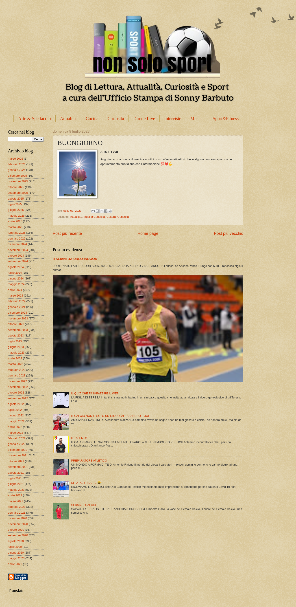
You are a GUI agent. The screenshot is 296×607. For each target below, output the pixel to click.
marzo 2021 (15, 501)
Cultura (111, 216)
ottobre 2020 (16, 529)
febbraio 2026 (17, 164)
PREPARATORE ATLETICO (89, 460)
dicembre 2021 (17, 449)
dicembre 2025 (17, 175)
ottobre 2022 (16, 392)
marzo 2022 (15, 432)
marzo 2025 (15, 227)
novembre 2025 (18, 181)
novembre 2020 (18, 524)
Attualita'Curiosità (94, 216)
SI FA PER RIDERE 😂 (86, 482)
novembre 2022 (18, 387)
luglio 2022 (15, 409)
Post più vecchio (228, 233)
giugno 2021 (16, 484)
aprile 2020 (15, 564)
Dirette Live (144, 118)
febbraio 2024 (17, 301)
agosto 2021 (16, 472)
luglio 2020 (15, 546)
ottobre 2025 (16, 187)
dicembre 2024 (17, 244)
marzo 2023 (15, 364)
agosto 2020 (16, 541)
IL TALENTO (79, 438)
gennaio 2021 (16, 512)
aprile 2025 (15, 221)
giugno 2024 (16, 278)
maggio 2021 (16, 489)
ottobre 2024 (16, 255)
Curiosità (116, 118)
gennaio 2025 (16, 238)
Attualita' (68, 118)
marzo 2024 (15, 295)
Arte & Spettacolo (34, 118)
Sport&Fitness (226, 118)
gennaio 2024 (16, 307)
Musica (197, 118)
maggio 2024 (16, 284)
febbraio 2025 (17, 232)
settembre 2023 (18, 330)
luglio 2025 (15, 204)
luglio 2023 (15, 341)
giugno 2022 (16, 415)
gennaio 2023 (16, 375)
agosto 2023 (16, 335)
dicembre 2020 (17, 518)
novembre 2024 (18, 250)
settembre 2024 (18, 261)
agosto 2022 (16, 404)
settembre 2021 (18, 466)
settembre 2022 (18, 398)
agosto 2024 (16, 267)
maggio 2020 (16, 558)
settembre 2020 (18, 535)
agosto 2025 (16, 198)
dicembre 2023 (17, 312)
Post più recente (67, 233)
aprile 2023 (15, 358)
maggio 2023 (16, 352)
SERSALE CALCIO (83, 505)
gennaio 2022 (16, 444)
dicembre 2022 (17, 381)
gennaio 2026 (16, 170)
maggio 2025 (16, 215)
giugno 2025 (16, 209)
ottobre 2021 (16, 461)
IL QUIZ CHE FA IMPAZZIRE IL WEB (95, 393)
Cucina (92, 118)
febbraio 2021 (17, 506)
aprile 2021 (15, 495)
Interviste (172, 118)
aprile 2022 (15, 427)
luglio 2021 (15, 478)
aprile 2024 (15, 290)
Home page (147, 233)
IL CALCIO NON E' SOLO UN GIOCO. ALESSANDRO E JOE (110, 416)
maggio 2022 (16, 421)
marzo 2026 (15, 158)
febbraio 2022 (17, 438)
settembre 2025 (18, 192)
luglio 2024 (15, 272)
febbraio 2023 (17, 370)
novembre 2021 (18, 455)
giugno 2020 (16, 552)
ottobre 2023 (16, 324)
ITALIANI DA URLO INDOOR (75, 259)
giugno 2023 (16, 347)
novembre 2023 (18, 318)
